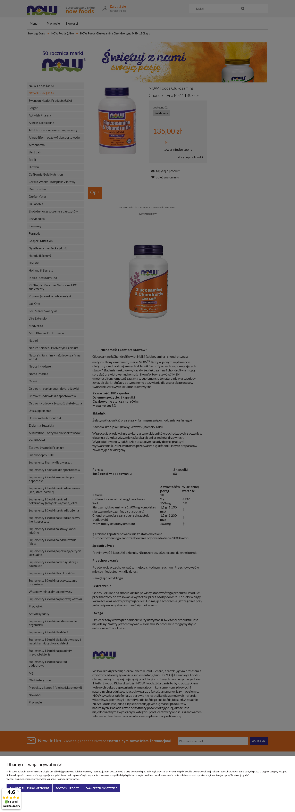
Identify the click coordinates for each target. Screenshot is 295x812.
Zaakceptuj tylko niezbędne (29, 788)
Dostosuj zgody (67, 788)
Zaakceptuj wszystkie (101, 788)
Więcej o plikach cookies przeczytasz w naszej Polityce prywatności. (43, 778)
